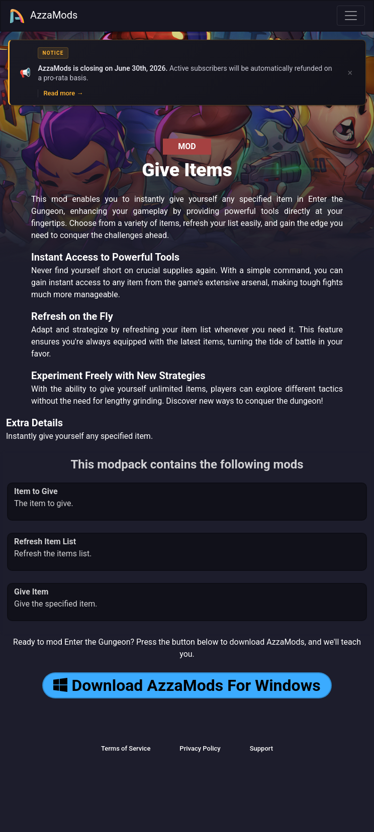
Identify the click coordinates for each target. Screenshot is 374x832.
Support (261, 748)
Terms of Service (125, 748)
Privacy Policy (199, 748)
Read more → (63, 93)
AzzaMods (43, 16)
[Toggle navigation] (351, 16)
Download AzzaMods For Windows (186, 685)
